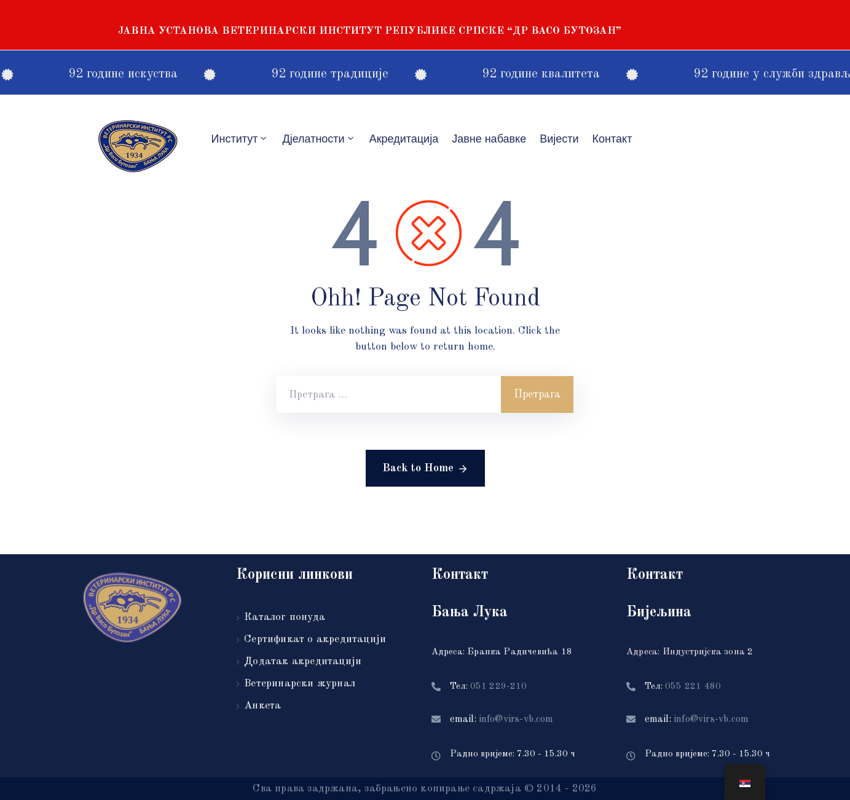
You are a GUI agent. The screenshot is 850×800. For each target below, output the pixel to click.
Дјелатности (318, 138)
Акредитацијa (404, 139)
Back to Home (425, 468)
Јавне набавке (489, 139)
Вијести (559, 139)
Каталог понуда (284, 617)
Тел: (488, 686)
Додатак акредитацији (302, 661)
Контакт (612, 139)
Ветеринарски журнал (299, 683)
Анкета (262, 705)
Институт (240, 138)
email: (502, 719)
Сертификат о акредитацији (315, 639)
